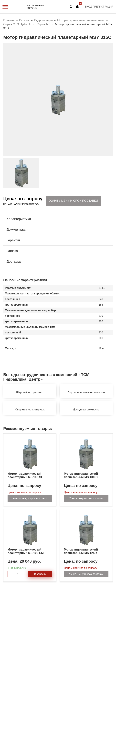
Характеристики (19, 219)
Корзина (77, 6)
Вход (88, 6)
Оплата (12, 251)
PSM (19, 7)
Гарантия (14, 240)
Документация (17, 229)
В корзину (40, 574)
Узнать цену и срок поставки (73, 200)
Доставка (14, 261)
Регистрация (104, 6)
